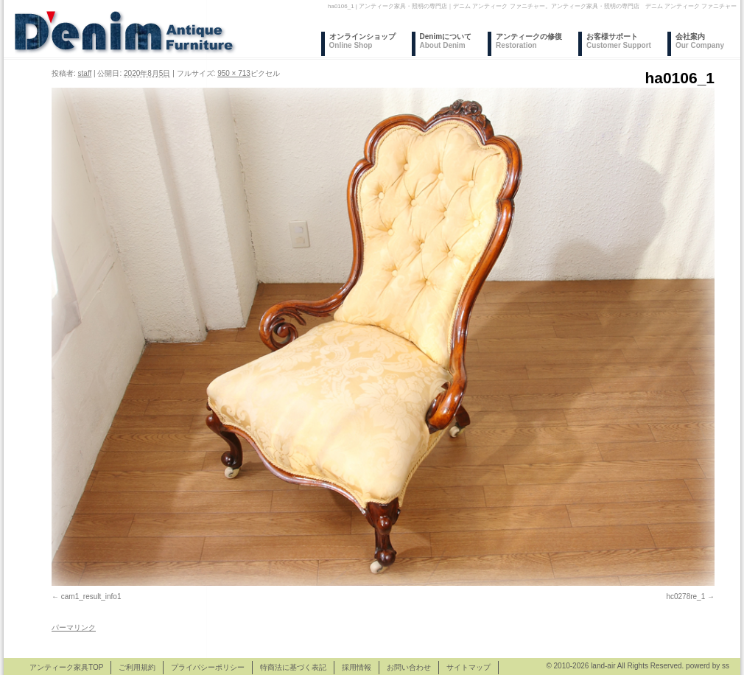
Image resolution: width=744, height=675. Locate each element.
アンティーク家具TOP (66, 667)
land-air (603, 666)
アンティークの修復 (529, 40)
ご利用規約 (137, 667)
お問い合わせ (409, 667)
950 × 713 (233, 73)
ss (725, 666)
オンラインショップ (362, 40)
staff (85, 73)
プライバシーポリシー (208, 667)
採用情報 (356, 667)
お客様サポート (618, 40)
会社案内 (699, 40)
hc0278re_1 (685, 596)
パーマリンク (74, 627)
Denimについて (446, 40)
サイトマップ (468, 667)
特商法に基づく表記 (293, 667)
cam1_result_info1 (91, 596)
